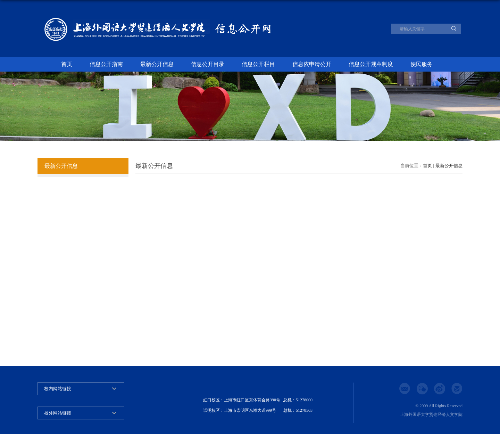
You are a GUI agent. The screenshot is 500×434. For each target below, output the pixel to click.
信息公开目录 (207, 64)
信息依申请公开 (311, 64)
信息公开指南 (106, 64)
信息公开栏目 (258, 64)
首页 (66, 64)
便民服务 (421, 64)
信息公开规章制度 (371, 64)
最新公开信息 (157, 64)
